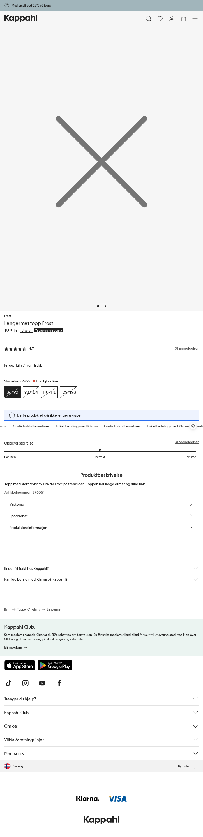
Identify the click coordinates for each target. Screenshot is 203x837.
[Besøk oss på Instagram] (25, 683)
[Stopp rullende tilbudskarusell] (193, 426)
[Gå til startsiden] (20, 18)
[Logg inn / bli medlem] (172, 18)
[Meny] (195, 18)
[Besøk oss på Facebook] (59, 683)
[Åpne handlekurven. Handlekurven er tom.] (183, 18)
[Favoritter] (160, 18)
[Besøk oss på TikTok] (8, 683)
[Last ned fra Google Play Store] (55, 665)
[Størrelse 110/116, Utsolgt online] (49, 392)
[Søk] (148, 18)
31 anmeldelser (187, 442)
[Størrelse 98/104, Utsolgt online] (31, 392)
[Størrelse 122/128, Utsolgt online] (68, 392)
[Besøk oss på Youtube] (42, 683)
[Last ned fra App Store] (19, 665)
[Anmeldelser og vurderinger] (101, 348)
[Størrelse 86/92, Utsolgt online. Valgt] (12, 392)
